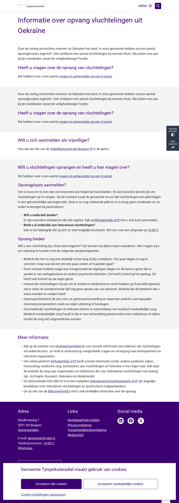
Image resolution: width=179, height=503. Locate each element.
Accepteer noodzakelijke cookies (120, 484)
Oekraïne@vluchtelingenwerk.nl (113, 381)
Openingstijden (28, 430)
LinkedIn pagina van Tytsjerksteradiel (120, 421)
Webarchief (76, 435)
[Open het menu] (145, 6)
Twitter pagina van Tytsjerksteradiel (141, 421)
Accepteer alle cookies (51, 484)
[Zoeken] (158, 6)
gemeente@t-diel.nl (41, 438)
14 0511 (153, 230)
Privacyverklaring (79, 425)
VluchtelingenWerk (70, 346)
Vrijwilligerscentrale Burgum (71, 149)
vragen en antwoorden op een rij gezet (85, 76)
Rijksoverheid (59, 391)
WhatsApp (25, 448)
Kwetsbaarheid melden (84, 420)
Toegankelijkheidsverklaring (87, 430)
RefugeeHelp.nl (107, 220)
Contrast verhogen (172, 132)
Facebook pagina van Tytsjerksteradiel (131, 421)
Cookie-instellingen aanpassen (43, 494)
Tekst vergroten (172, 144)
